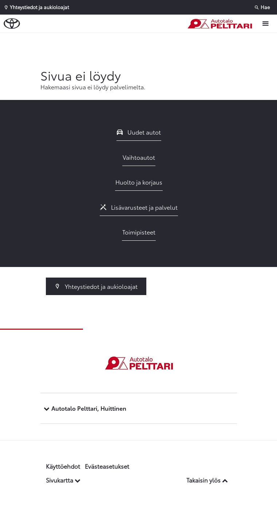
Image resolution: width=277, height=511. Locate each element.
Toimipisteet (138, 232)
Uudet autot (139, 132)
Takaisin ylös (207, 480)
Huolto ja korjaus (138, 182)
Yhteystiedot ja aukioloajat (96, 286)
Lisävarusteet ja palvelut (139, 207)
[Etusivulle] (221, 23)
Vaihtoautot (139, 157)
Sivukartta (63, 480)
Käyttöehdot (63, 466)
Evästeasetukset (107, 466)
